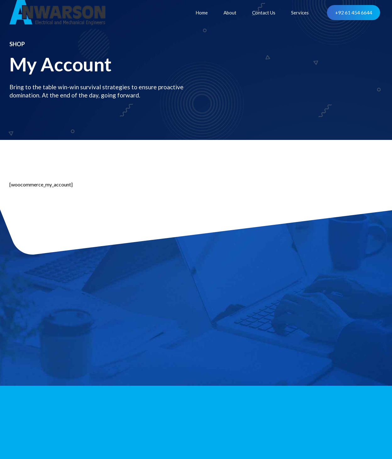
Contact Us (263, 12)
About (230, 12)
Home (202, 12)
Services (300, 12)
